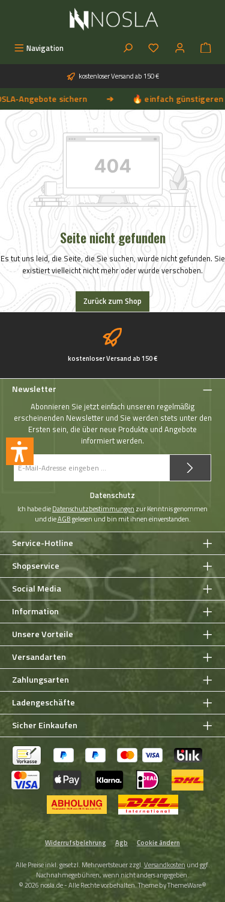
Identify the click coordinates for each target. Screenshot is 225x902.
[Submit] (190, 467)
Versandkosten (164, 864)
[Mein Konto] (180, 48)
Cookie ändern (158, 842)
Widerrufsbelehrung (75, 842)
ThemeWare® (186, 885)
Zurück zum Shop (112, 301)
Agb (121, 842)
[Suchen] (128, 48)
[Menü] (38, 48)
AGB (64, 519)
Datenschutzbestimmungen (93, 509)
